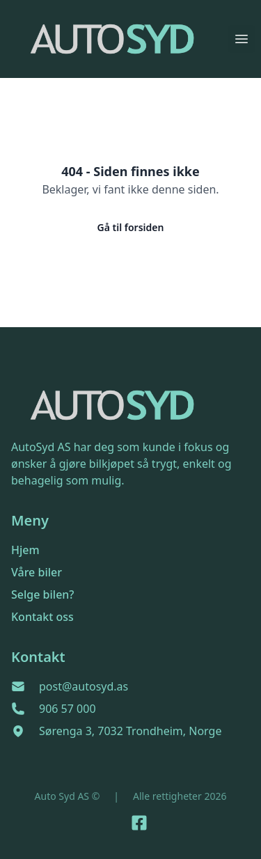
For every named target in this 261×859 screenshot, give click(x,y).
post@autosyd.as (83, 686)
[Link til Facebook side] (139, 822)
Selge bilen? (42, 594)
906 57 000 (67, 708)
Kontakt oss (42, 616)
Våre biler (36, 572)
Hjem (25, 550)
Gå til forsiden (130, 227)
